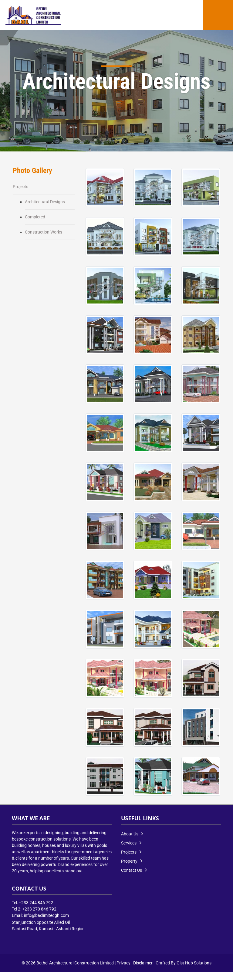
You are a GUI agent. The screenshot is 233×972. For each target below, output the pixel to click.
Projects (20, 186)
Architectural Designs (45, 201)
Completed (35, 216)
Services (129, 843)
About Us (129, 833)
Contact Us (131, 870)
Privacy (123, 962)
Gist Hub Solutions (194, 962)
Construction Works (43, 232)
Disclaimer (143, 962)
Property (129, 861)
